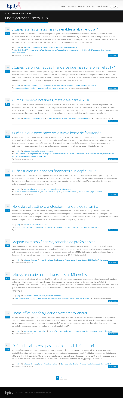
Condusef (34, 85)
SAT (45, 156)
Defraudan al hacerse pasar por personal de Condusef (53, 345)
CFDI (16, 154)
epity (18, 47)
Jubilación (58, 298)
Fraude (89, 364)
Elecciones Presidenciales (66, 260)
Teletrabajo (108, 331)
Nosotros (72, 6)
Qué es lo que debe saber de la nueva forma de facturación (56, 132)
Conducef (18, 88)
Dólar (46, 47)
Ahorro (26, 189)
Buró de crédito (66, 364)
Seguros (68, 189)
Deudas (31, 50)
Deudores (25, 88)
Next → (65, 378)
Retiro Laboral (74, 331)
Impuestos (49, 151)
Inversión (61, 189)
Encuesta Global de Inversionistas (42, 298)
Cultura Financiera (37, 47)
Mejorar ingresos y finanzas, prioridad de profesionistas (53, 241)
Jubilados (48, 88)
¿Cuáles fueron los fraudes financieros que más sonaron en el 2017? (63, 67)
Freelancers (24, 156)
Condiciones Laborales (48, 260)
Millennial (65, 298)
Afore (16, 227)
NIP (109, 364)
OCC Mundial (92, 260)
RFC (41, 156)
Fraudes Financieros (37, 88)
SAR (60, 88)
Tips (45, 225)
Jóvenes (84, 260)
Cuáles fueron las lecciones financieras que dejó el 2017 (54, 170)
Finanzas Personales (56, 47)
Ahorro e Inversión (21, 192)
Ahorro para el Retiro (31, 296)
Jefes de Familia (56, 227)
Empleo (78, 260)
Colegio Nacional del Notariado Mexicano (61, 118)
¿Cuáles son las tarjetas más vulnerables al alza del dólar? (55, 29)
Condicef (76, 364)
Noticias (90, 6)
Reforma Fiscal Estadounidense (46, 50)
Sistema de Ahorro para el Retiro (91, 331)
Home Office (53, 331)
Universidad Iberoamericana (89, 227)
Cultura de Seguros (54, 192)
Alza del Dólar (19, 50)
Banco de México (34, 192)
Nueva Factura (34, 156)
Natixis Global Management (79, 298)
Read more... (113, 55)
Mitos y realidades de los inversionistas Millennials (49, 274)
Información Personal (100, 364)
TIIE (90, 50)
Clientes (81, 6)
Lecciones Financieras (69, 192)
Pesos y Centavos (84, 192)
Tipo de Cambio (96, 192)
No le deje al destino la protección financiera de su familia (55, 206)
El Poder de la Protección (42, 227)
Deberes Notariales (83, 118)
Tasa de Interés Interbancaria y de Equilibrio (72, 50)
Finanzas (34, 260)
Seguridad (70, 85)
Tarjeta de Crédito (70, 47)
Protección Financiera (70, 227)
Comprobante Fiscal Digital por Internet (88, 154)
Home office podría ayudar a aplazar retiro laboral (49, 312)
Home (63, 6)
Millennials (57, 296)
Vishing (64, 88)
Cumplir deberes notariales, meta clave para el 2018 (51, 100)
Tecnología (92, 85)
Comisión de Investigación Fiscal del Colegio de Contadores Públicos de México (46, 154)
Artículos (27, 47)
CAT (26, 50)
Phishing (55, 88)
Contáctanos (102, 6)
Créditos (44, 192)
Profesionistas (103, 260)
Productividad (63, 331)
